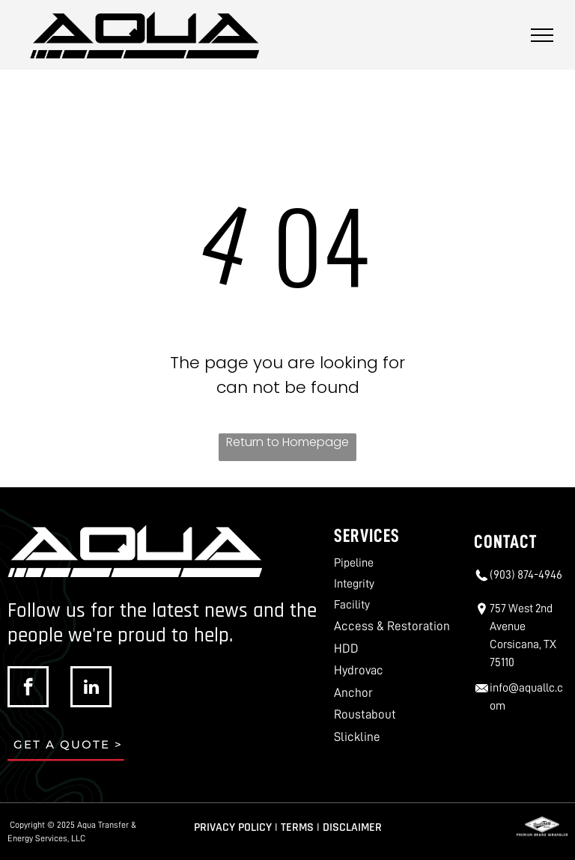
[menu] (542, 35)
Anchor (353, 692)
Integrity (354, 584)
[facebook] (28, 688)
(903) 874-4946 (526, 575)
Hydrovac (358, 670)
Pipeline (354, 563)
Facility (352, 605)
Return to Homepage (287, 442)
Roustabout (365, 714)
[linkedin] (91, 688)
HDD (346, 648)
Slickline (357, 737)
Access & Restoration (392, 626)
